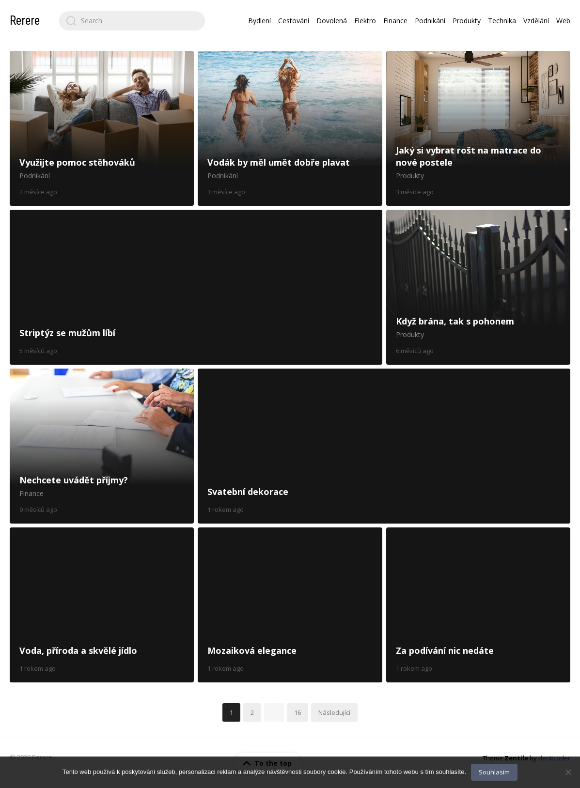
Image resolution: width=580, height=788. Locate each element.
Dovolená (331, 20)
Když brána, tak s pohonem (478, 287)
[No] (568, 772)
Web (563, 20)
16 (297, 712)
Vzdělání (536, 20)
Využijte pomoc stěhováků (102, 128)
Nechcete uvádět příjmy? (102, 446)
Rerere (25, 21)
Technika (502, 20)
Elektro (365, 20)
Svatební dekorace (384, 446)
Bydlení (259, 20)
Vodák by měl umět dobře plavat (290, 128)
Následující (334, 712)
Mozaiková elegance (290, 604)
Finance (395, 20)
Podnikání (430, 20)
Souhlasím (494, 772)
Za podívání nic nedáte (478, 604)
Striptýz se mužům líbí (196, 287)
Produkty (467, 20)
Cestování (293, 20)
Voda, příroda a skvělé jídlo (102, 604)
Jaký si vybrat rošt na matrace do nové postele (478, 128)
